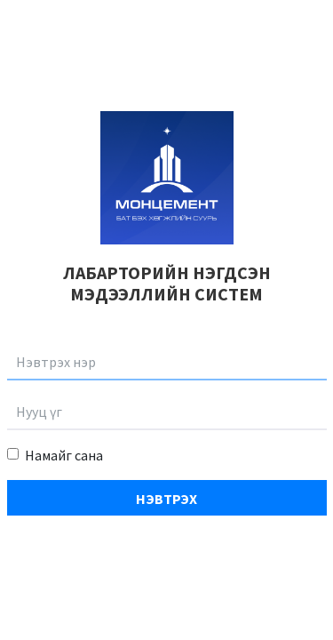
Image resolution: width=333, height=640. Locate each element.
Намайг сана (64, 455)
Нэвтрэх (166, 499)
